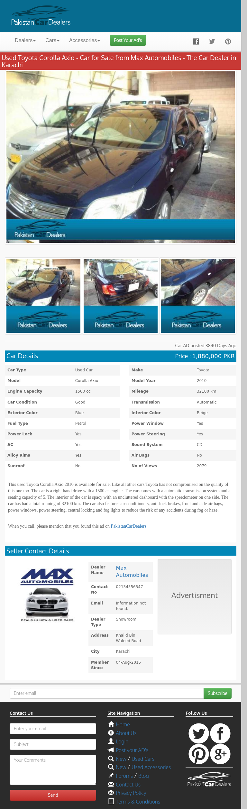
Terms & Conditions (138, 801)
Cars (52, 40)
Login (122, 741)
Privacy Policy (131, 793)
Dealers (25, 40)
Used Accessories (151, 767)
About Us (126, 733)
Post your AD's (132, 750)
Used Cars (143, 759)
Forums (124, 776)
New (121, 759)
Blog (143, 776)
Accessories (84, 40)
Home (123, 724)
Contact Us (128, 784)
